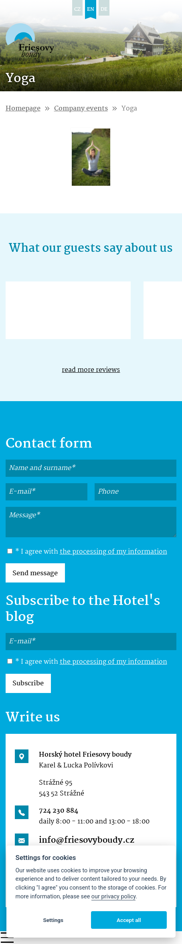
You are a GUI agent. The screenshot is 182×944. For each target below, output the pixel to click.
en (90, 9)
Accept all (129, 920)
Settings (53, 920)
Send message (35, 573)
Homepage (23, 108)
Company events (81, 108)
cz (77, 9)
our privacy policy (113, 896)
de (104, 9)
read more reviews (91, 370)
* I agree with (87, 552)
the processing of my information (113, 551)
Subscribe (28, 683)
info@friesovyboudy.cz (86, 840)
